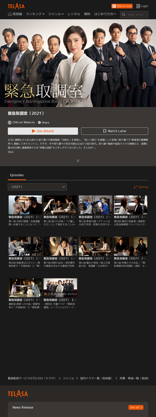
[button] (122, 6)
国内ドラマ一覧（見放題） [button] (96, 378)
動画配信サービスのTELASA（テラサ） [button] (32, 378)
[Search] (134, 14)
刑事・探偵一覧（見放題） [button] (136, 378)
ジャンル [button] (68, 378)
